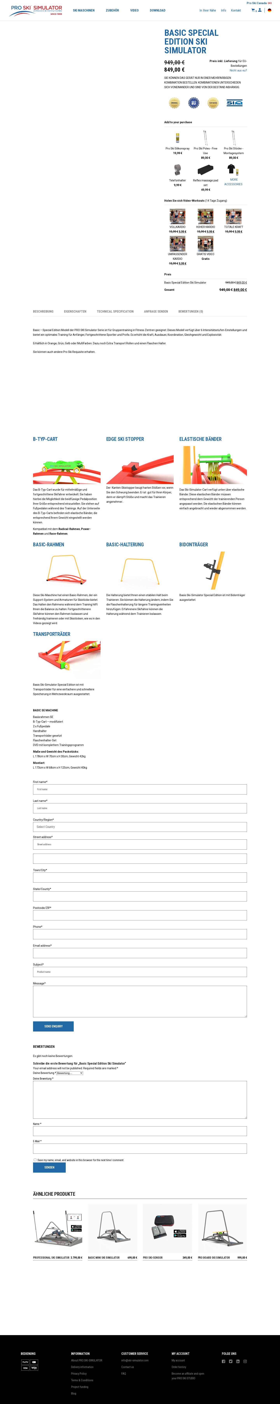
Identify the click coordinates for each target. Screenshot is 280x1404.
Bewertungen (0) (190, 311)
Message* (39, 983)
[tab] (48, 311)
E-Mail (37, 1141)
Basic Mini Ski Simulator (104, 1257)
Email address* (42, 945)
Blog (73, 1393)
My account (178, 1360)
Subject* (38, 964)
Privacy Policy (79, 1373)
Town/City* (40, 870)
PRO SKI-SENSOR (153, 1257)
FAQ (123, 1373)
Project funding (79, 1387)
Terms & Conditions (82, 1380)
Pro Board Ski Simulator (214, 1257)
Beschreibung (43, 311)
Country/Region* (43, 819)
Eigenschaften (75, 311)
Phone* (37, 926)
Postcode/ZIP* (42, 907)
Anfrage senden (156, 311)
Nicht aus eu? (238, 70)
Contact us (127, 1367)
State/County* (42, 889)
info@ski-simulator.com (135, 1360)
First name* (40, 782)
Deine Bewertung (44, 1073)
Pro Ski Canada (257, 3)
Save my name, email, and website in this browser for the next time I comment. (81, 1160)
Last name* (40, 800)
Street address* (43, 837)
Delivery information (82, 1367)
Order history (179, 1367)
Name (37, 1123)
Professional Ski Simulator (51, 1257)
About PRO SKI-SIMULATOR (86, 1360)
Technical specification (115, 311)
